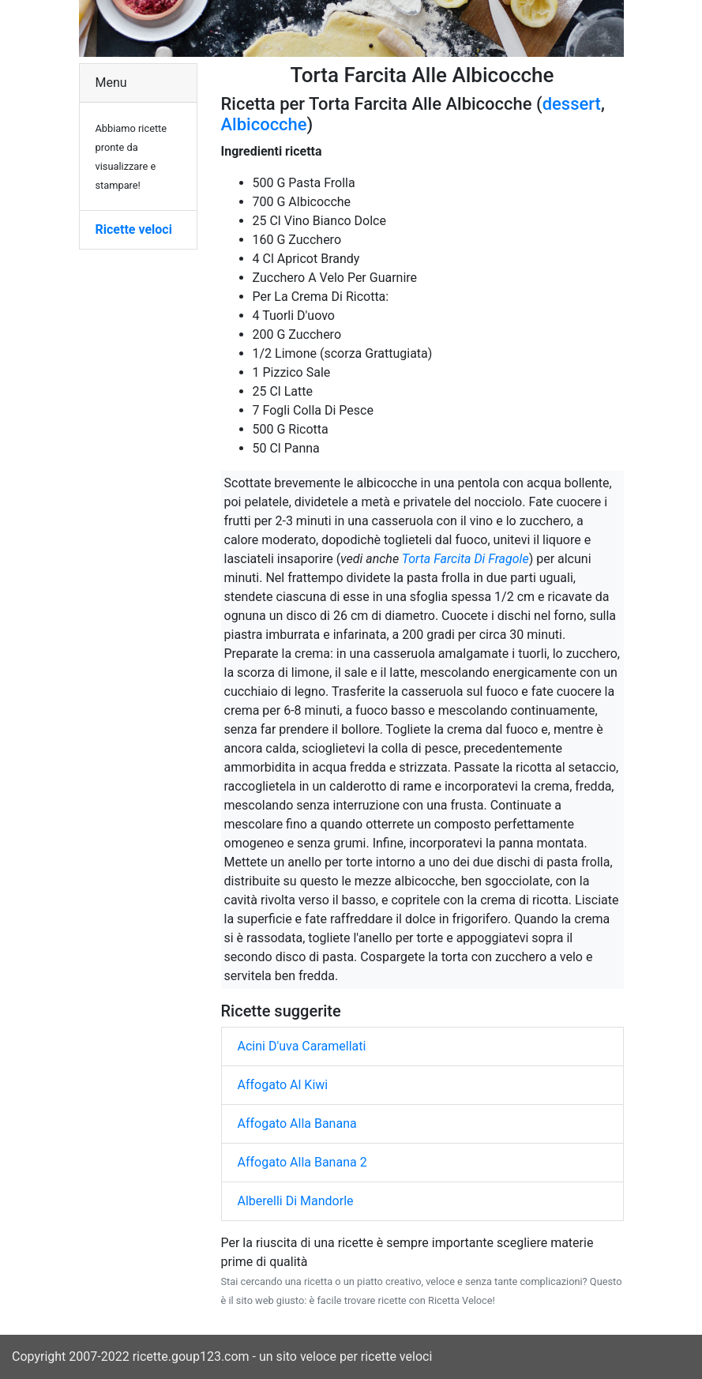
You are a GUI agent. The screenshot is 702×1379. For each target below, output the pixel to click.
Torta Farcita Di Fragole (465, 558)
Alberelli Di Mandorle (296, 1200)
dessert (571, 104)
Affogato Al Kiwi (283, 1084)
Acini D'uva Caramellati (302, 1046)
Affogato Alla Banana (297, 1123)
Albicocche (264, 124)
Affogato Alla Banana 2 (302, 1162)
